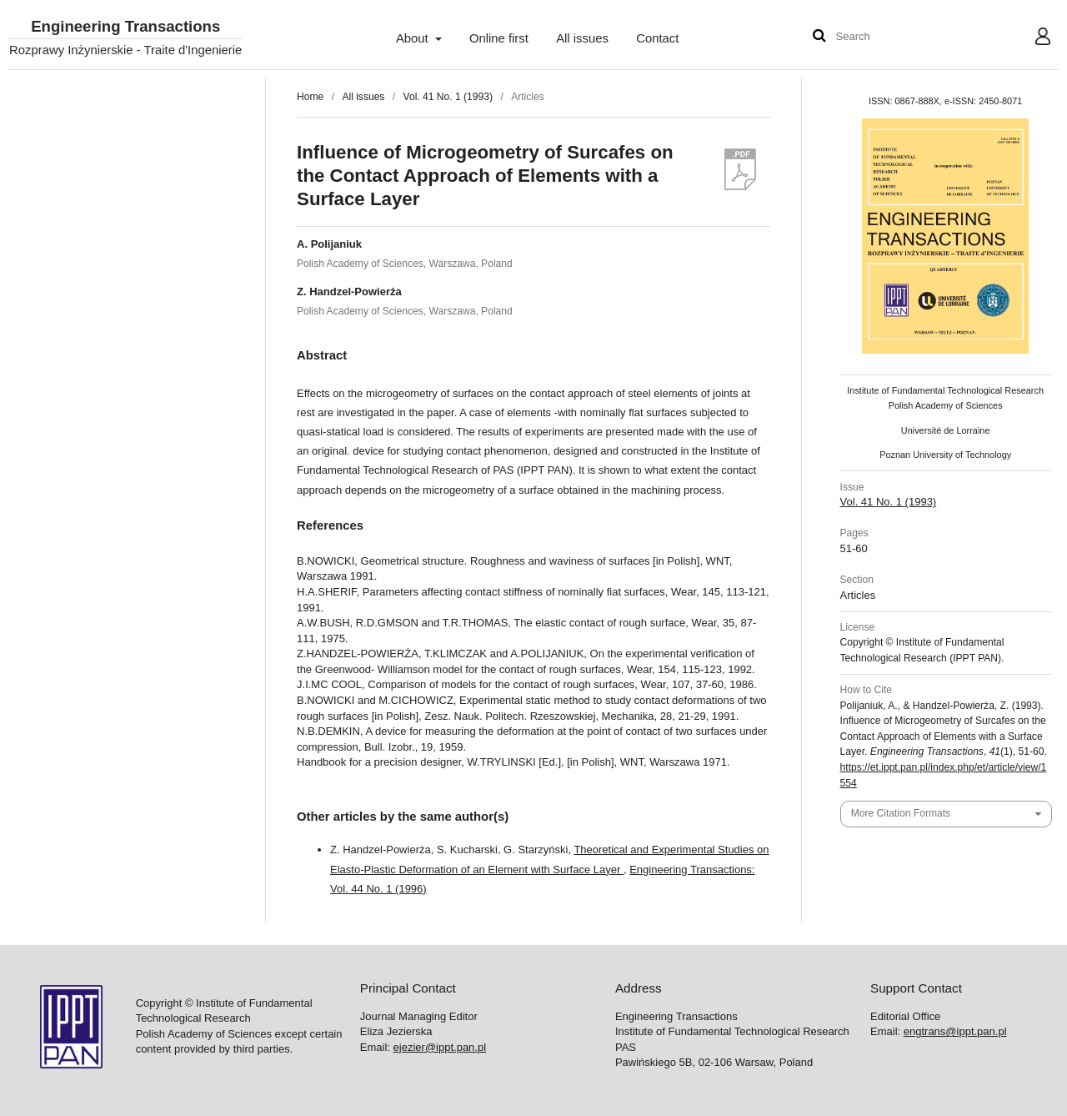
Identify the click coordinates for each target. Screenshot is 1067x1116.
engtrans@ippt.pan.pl (955, 1031)
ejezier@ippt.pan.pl (439, 1047)
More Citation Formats (900, 813)
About (414, 38)
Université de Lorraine (945, 430)
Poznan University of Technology (945, 455)
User (1030, 38)
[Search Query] (886, 37)
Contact (657, 38)
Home (310, 97)
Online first (498, 38)
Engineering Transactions (125, 27)
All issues (582, 38)
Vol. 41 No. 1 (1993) (448, 97)
